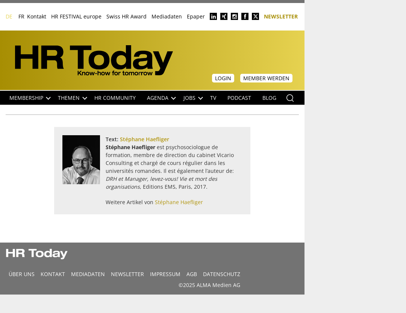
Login (223, 78)
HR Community (115, 97)
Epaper (196, 16)
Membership (30, 97)
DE (9, 16)
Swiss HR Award (126, 16)
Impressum (165, 274)
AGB (191, 274)
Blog (269, 97)
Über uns (22, 274)
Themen (72, 97)
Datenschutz (221, 274)
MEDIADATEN (88, 274)
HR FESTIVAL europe (76, 16)
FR (21, 16)
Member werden (266, 78)
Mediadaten (166, 16)
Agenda (161, 97)
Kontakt (36, 16)
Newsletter (281, 16)
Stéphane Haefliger (144, 139)
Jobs (193, 97)
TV (213, 97)
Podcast (239, 97)
